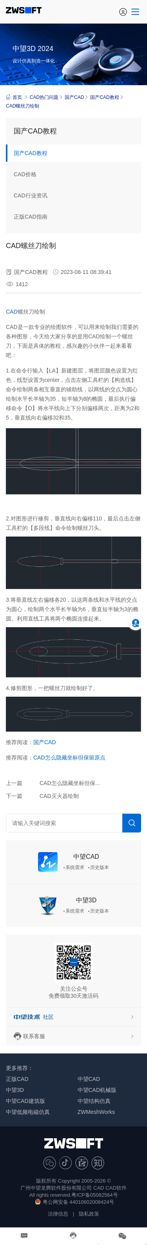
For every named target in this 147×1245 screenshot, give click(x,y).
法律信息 (58, 1214)
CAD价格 (25, 174)
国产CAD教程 (104, 97)
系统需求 (74, 867)
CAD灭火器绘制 (59, 796)
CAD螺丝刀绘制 (22, 106)
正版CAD (17, 1079)
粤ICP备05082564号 (94, 1195)
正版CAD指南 (30, 217)
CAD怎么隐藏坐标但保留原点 (69, 757)
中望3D (86, 900)
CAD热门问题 (44, 97)
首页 (14, 97)
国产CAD (74, 97)
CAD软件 (115, 1188)
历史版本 (99, 867)
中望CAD (86, 856)
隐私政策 (89, 1214)
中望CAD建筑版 (25, 1101)
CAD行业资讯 (30, 195)
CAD (12, 312)
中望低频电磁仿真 (28, 1112)
